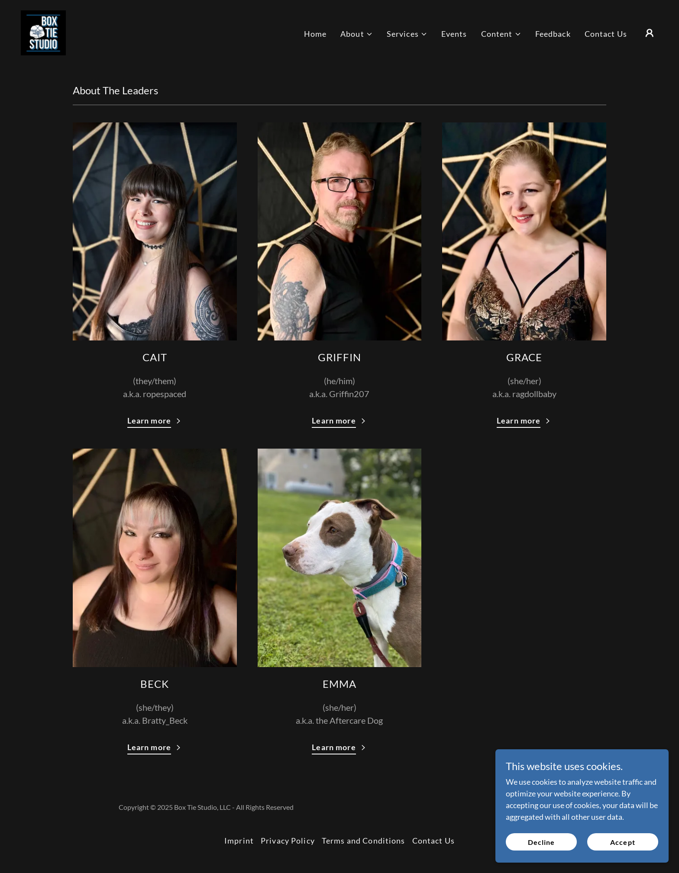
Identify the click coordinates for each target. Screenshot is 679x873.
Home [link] (315, 34)
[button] (356, 34)
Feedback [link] (553, 34)
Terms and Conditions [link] (363, 840)
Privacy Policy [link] (288, 840)
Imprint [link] (239, 840)
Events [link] (454, 34)
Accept (622, 854)
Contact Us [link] (606, 34)
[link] (43, 32)
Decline (541, 854)
